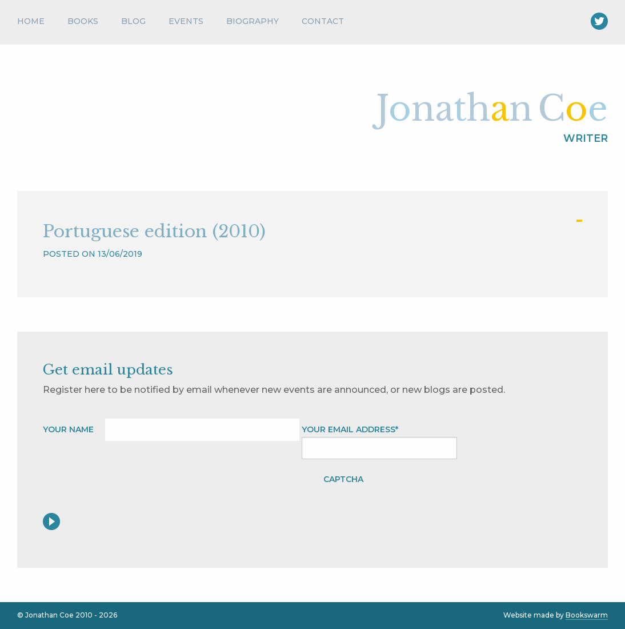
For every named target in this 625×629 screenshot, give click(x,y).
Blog (133, 21)
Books (82, 21)
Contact (323, 21)
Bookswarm (587, 615)
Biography (252, 21)
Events (186, 21)
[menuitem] (36, 24)
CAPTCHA (343, 479)
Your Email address (350, 429)
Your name (68, 429)
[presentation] (461, 490)
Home (31, 21)
